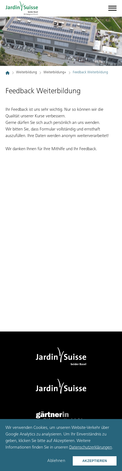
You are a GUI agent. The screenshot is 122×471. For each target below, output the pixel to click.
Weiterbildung (26, 72)
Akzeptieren (94, 461)
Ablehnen (56, 461)
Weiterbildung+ (54, 72)
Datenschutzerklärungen (90, 447)
